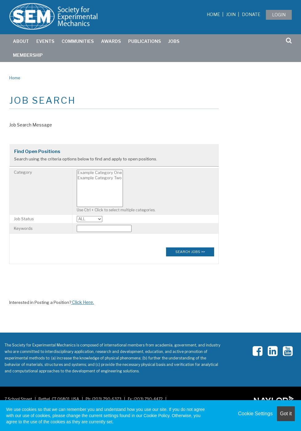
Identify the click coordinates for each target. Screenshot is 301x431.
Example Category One (100, 172)
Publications (144, 41)
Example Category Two (100, 177)
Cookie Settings (255, 413)
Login (279, 14)
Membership (28, 55)
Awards (111, 41)
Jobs (173, 41)
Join (231, 14)
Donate (251, 14)
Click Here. (82, 302)
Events (45, 41)
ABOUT (21, 41)
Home (213, 14)
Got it (286, 413)
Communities (78, 41)
